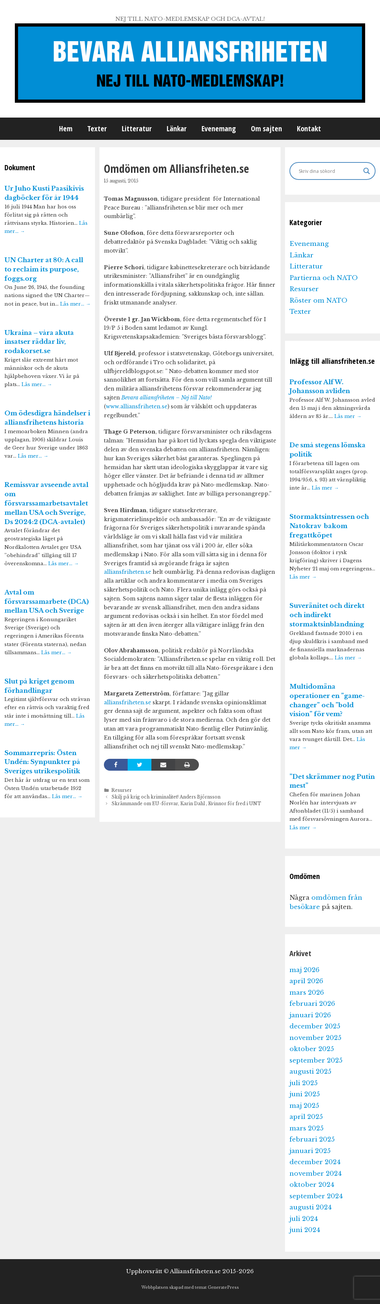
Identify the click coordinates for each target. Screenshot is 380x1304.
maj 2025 (304, 1106)
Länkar (177, 129)
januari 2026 (310, 1015)
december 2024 (315, 1162)
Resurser (121, 790)
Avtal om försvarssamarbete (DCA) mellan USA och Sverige (46, 602)
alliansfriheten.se (127, 572)
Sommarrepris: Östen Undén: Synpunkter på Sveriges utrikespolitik (42, 762)
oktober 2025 (311, 1049)
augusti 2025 (310, 1072)
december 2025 (314, 1026)
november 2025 (315, 1038)
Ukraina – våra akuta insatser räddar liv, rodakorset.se (39, 342)
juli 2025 (303, 1083)
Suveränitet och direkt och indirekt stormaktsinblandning (326, 615)
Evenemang (219, 129)
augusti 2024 (310, 1207)
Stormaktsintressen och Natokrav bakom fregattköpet (329, 526)
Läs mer (347, 416)
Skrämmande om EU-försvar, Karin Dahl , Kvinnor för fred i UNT (186, 803)
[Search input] (329, 171)
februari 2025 (312, 1139)
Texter (97, 129)
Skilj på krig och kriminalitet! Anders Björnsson (165, 797)
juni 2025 (304, 1094)
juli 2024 (303, 1219)
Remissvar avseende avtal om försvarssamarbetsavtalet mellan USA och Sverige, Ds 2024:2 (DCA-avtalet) (46, 503)
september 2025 (316, 1060)
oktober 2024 (311, 1185)
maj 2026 (304, 970)
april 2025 (306, 1117)
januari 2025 (310, 1151)
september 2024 (316, 1196)
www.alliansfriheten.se (136, 406)
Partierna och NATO (323, 278)
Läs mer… (75, 304)
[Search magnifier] (366, 171)
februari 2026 (312, 1004)
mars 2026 (306, 993)
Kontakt (309, 129)
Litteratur (137, 129)
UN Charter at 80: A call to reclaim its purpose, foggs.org (43, 269)
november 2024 (315, 1174)
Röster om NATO (318, 300)
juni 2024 (304, 1230)
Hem (65, 129)
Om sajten (266, 129)
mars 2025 (306, 1128)
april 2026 (306, 981)
